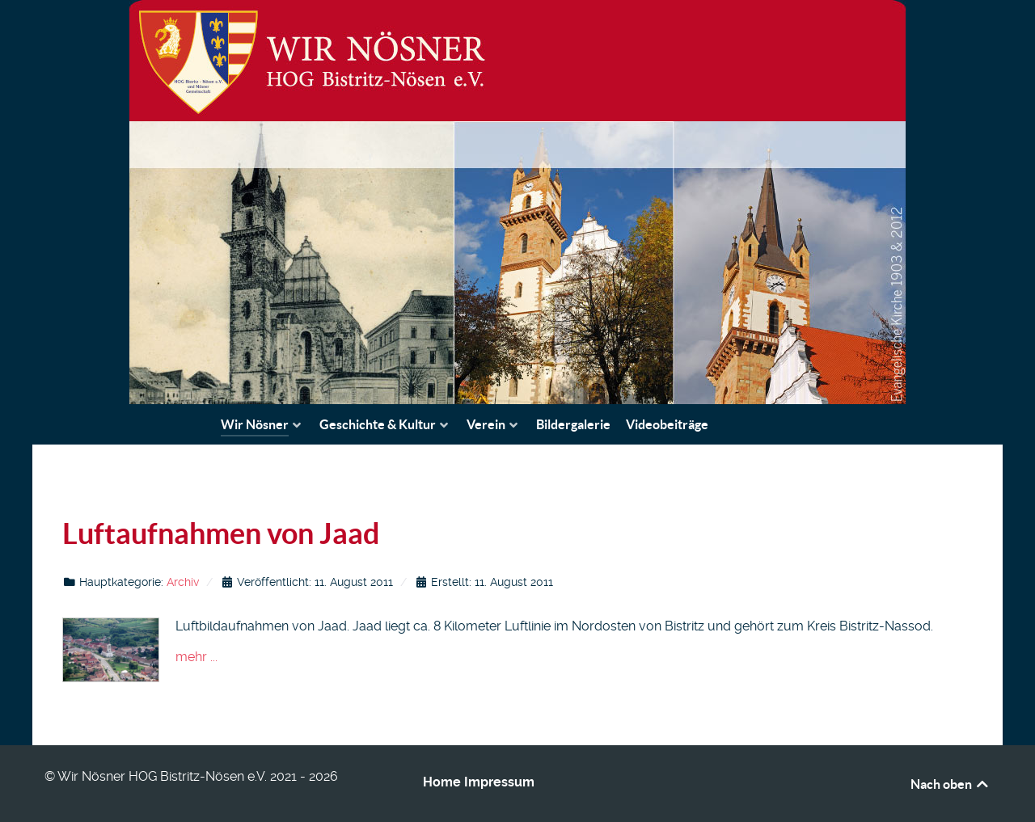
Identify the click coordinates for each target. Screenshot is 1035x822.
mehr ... (196, 656)
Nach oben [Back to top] (950, 784)
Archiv (183, 581)
